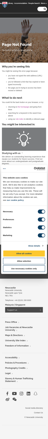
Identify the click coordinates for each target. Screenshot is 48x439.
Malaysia (9, 305)
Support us (12, 309)
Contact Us (38, 413)
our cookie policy (15, 200)
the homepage (23, 107)
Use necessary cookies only (24, 268)
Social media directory (34, 408)
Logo (5, 5)
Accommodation (20, 3)
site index (19, 119)
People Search (34, 3)
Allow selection (24, 261)
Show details (34, 246)
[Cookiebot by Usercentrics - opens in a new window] (34, 168)
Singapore (20, 305)
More (43, 3)
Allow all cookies (24, 253)
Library (10, 3)
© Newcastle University (33, 417)
